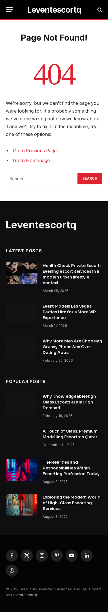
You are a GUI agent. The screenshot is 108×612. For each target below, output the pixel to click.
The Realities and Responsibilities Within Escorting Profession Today (71, 468)
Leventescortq (24, 594)
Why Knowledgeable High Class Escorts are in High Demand (69, 402)
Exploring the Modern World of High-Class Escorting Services (71, 502)
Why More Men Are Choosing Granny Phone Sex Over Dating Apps (72, 346)
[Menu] (9, 9)
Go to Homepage (31, 160)
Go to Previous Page (35, 151)
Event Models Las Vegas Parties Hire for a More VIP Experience (69, 312)
